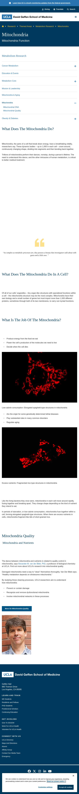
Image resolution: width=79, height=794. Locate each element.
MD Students (6, 699)
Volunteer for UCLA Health (11, 729)
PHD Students (7, 706)
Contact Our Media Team (11, 753)
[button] (58, 9)
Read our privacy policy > (56, 781)
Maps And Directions (9, 743)
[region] (39, 782)
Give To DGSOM (8, 723)
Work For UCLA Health (10, 726)
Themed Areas (25, 26)
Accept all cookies (65, 787)
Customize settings (45, 787)
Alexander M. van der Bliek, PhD (32, 564)
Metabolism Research (45, 26)
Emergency (6, 756)
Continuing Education (10, 712)
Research (11, 26)
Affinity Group (7, 750)
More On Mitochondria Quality (17, 609)
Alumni (4, 746)
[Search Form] (71, 9)
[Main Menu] (75, 16)
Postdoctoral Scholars (10, 709)
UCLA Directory (7, 740)
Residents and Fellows (10, 702)
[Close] (73, 775)
